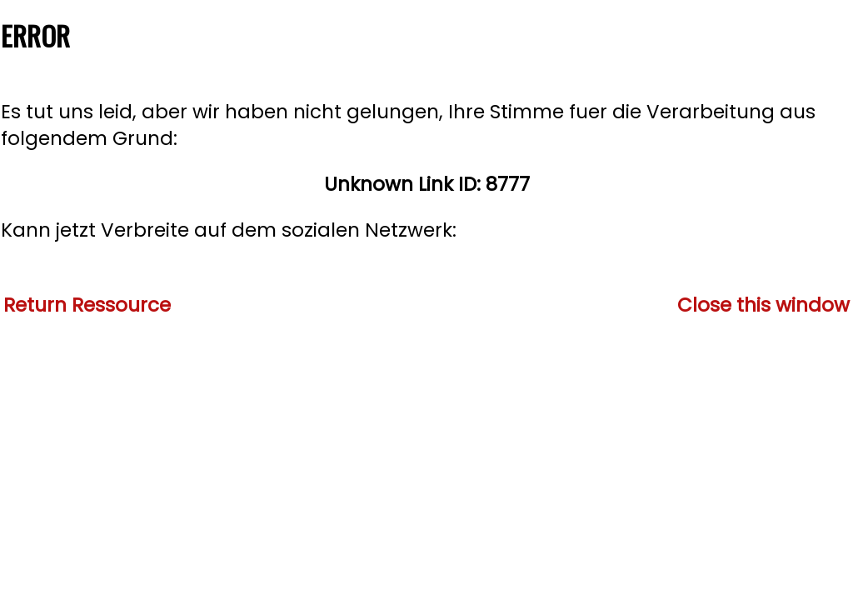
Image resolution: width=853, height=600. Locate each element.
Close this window (763, 305)
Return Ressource (87, 305)
